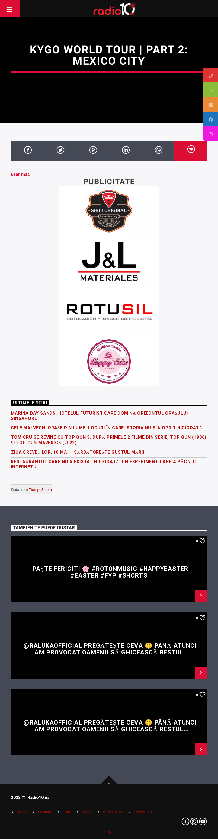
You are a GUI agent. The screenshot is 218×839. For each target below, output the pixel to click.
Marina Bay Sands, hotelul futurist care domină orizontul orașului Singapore (99, 416)
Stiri (66, 812)
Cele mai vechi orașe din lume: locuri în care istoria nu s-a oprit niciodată (106, 427)
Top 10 (86, 812)
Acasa (22, 812)
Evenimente (143, 812)
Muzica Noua (113, 812)
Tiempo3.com (40, 489)
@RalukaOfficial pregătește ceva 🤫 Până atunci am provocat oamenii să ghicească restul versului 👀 (110, 652)
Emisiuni (44, 812)
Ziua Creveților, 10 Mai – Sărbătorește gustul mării (77, 452)
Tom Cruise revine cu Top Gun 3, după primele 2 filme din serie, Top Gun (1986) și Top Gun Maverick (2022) (108, 440)
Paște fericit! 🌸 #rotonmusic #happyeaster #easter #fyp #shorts (110, 572)
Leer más (20, 174)
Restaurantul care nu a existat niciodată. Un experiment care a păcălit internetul (104, 464)
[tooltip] (210, 75)
